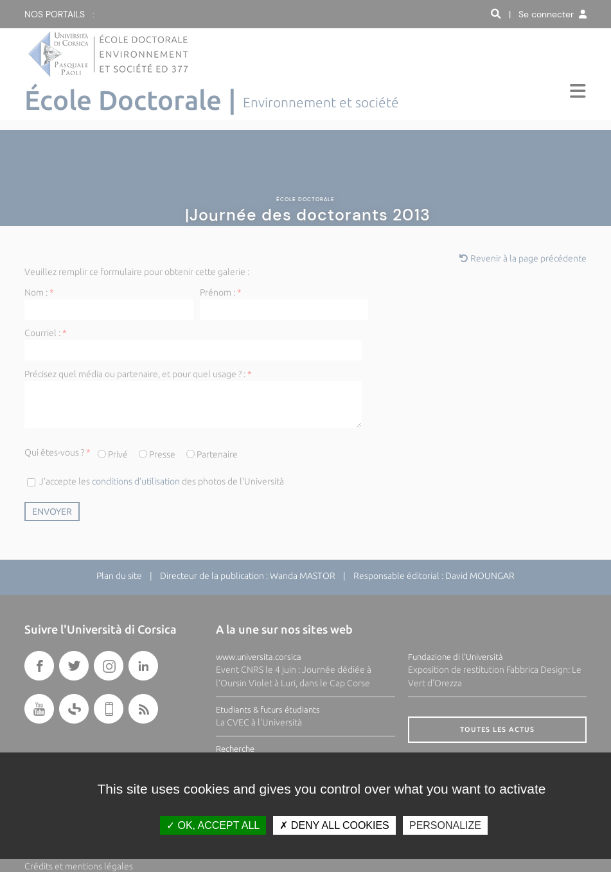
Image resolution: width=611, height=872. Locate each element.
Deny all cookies (334, 825)
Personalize (445, 825)
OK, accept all (213, 825)
